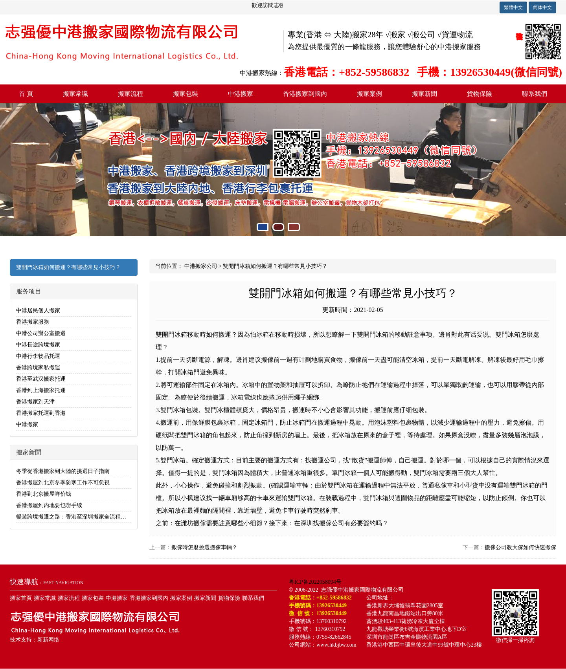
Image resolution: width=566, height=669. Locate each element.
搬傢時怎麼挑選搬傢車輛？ (204, 547)
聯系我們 (534, 93)
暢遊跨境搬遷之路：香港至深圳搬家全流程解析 (74, 517)
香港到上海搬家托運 (41, 390)
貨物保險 (479, 93)
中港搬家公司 (200, 266)
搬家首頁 (21, 598)
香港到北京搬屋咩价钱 (43, 494)
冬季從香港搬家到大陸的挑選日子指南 (63, 471)
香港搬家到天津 (35, 402)
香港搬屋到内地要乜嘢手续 (49, 505)
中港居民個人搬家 (38, 310)
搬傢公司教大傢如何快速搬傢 (520, 547)
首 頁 (26, 93)
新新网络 (48, 640)
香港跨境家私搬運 (38, 367)
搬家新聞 (424, 93)
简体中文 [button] (542, 7)
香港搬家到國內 (305, 93)
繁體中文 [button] (513, 7)
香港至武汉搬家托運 (41, 379)
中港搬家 (240, 93)
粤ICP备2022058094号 (315, 582)
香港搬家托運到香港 (41, 413)
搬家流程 (130, 93)
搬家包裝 (185, 93)
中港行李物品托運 (38, 356)
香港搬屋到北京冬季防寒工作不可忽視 (63, 483)
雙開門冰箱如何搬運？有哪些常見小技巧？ (68, 267)
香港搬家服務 (32, 322)
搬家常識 (75, 93)
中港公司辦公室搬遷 (41, 333)
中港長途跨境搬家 (38, 345)
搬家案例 (369, 93)
